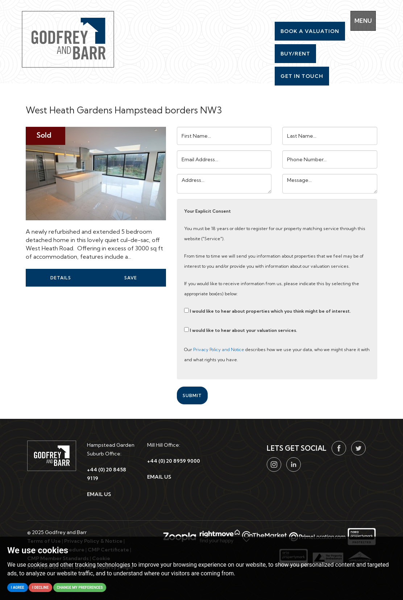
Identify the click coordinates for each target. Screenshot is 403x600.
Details (60, 277)
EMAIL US (99, 494)
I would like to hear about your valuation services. (240, 330)
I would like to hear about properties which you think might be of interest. (267, 311)
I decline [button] (40, 587)
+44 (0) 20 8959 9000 (173, 461)
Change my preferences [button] (80, 587)
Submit (192, 395)
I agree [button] (17, 587)
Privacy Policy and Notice (218, 349)
